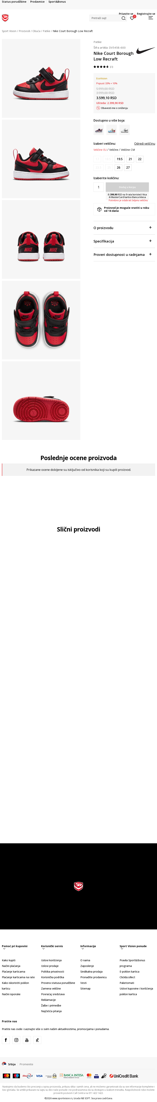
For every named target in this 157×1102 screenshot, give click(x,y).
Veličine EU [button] (100, 149)
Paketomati (127, 983)
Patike (46, 31)
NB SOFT (85, 1098)
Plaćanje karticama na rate (18, 977)
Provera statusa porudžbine (58, 983)
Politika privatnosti (52, 971)
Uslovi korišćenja (51, 960)
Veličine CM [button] (128, 149)
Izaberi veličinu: (105, 143)
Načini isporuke (11, 994)
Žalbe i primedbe (51, 1005)
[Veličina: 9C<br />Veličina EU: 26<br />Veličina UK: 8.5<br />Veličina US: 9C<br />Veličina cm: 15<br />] (118, 167)
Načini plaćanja (11, 966)
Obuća (36, 31)
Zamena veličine (51, 988)
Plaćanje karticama (13, 971)
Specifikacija (122, 240)
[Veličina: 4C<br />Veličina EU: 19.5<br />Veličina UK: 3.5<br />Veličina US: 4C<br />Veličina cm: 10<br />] (120, 159)
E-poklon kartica (129, 971)
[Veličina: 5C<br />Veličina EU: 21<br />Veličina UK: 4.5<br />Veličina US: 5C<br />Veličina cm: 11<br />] (130, 159)
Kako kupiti (8, 960)
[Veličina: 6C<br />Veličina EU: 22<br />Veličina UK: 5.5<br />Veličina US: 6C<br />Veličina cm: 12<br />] (139, 159)
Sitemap (85, 988)
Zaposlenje (87, 966)
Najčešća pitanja (51, 1011)
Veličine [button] (113, 149)
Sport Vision (9, 31)
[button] (108, 18)
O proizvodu (122, 227)
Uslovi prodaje (50, 966)
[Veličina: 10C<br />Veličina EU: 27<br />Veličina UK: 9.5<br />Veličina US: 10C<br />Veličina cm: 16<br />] (128, 167)
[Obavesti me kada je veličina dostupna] (97, 159)
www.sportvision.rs (62, 1098)
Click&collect (127, 977)
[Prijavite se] (132, 18)
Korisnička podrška (52, 977)
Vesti (83, 983)
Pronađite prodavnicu (93, 977)
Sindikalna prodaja (91, 971)
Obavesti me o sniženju (114, 108)
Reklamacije (48, 1000)
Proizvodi (24, 31)
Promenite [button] (26, 1064)
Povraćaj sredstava (53, 994)
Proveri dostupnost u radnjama (122, 254)
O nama (85, 960)
